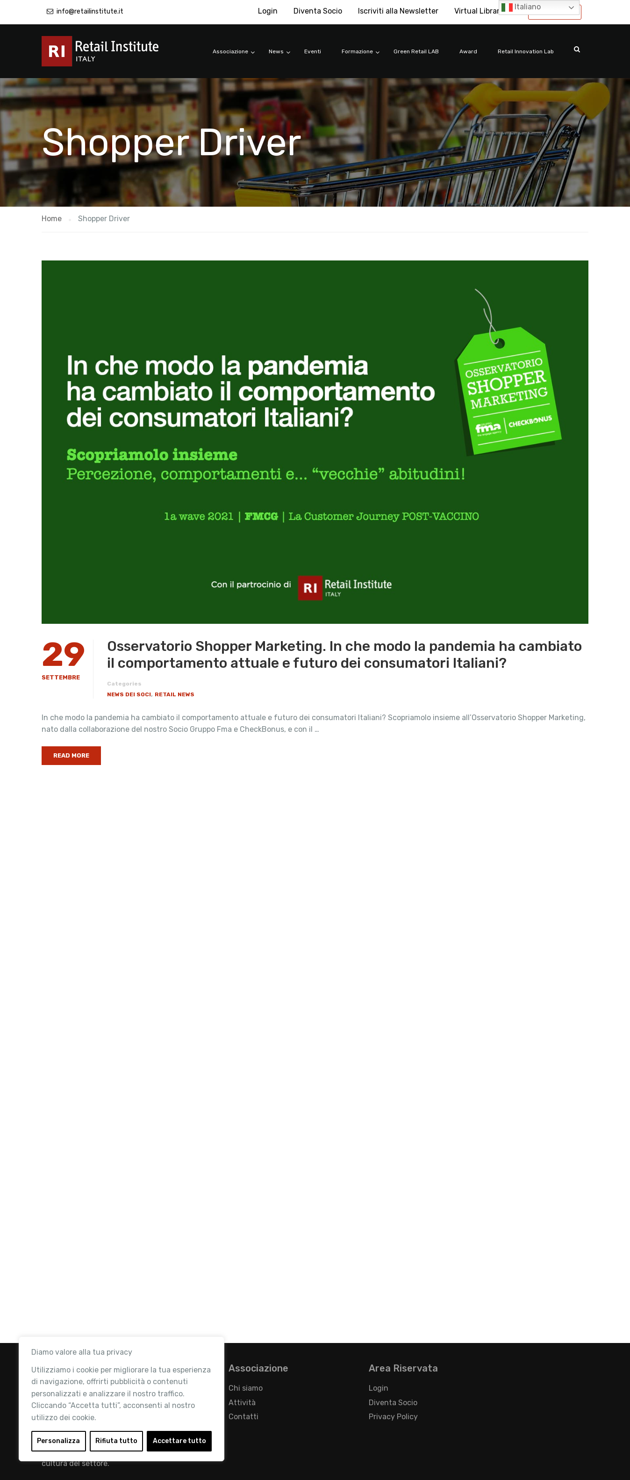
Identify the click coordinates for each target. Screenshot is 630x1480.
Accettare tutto (179, 1441)
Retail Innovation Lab (526, 51)
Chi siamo (246, 1388)
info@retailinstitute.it (90, 11)
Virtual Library (479, 11)
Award (468, 51)
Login (268, 11)
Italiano (521, 7)
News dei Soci (129, 694)
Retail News (174, 694)
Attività (242, 1402)
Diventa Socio (318, 11)
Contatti (243, 1416)
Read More (71, 755)
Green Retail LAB (416, 51)
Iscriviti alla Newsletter (398, 11)
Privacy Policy (393, 1416)
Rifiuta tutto (116, 1441)
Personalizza (58, 1441)
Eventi (312, 51)
